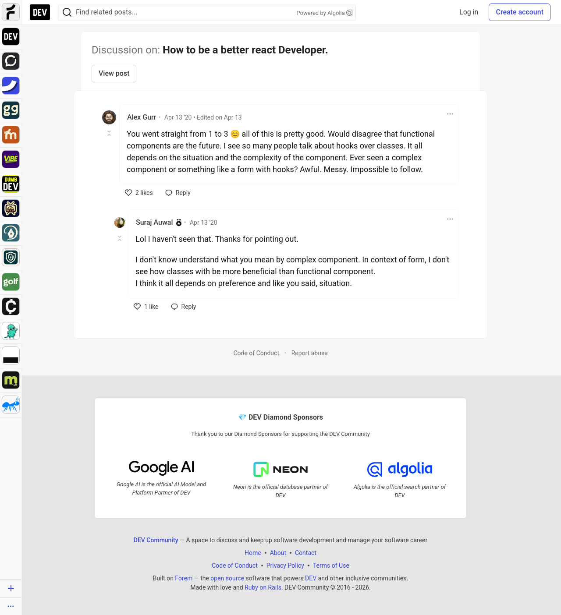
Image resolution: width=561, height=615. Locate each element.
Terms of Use (331, 565)
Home (253, 552)
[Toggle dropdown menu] (450, 114)
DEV (310, 578)
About (278, 552)
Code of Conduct (256, 353)
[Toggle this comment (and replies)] (109, 133)
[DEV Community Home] (40, 12)
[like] (139, 193)
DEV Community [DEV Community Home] (156, 540)
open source (227, 578)
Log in (468, 12)
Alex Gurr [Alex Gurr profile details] (141, 117)
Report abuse (309, 353)
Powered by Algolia (324, 13)
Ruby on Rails (263, 587)
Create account (519, 12)
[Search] (67, 12)
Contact (305, 552)
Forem (183, 578)
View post (114, 73)
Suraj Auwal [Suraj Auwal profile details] (154, 222)
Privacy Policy (285, 565)
